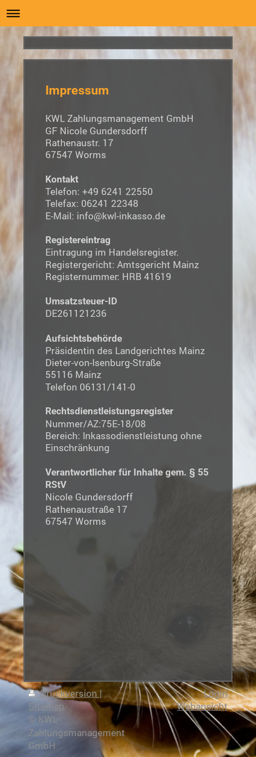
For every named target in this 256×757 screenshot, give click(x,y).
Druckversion (64, 693)
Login (216, 693)
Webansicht (202, 706)
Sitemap (46, 706)
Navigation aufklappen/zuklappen (128, 13)
